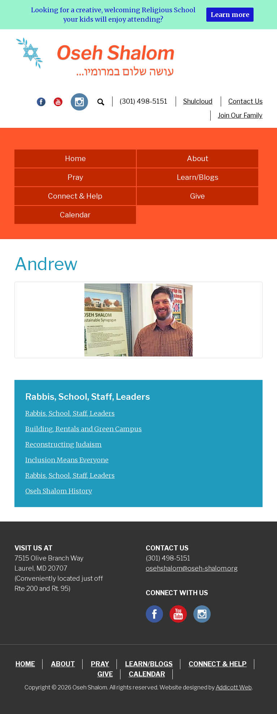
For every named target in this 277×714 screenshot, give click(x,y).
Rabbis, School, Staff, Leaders (70, 413)
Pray (75, 177)
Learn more (230, 14)
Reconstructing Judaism (63, 444)
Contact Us (245, 101)
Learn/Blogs (198, 177)
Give (197, 196)
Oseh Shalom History (58, 491)
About (197, 158)
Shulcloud (197, 101)
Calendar (75, 215)
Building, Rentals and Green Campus (83, 429)
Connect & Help (75, 196)
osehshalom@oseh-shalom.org (192, 568)
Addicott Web (234, 687)
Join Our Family (240, 115)
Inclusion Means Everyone (67, 460)
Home (75, 158)
